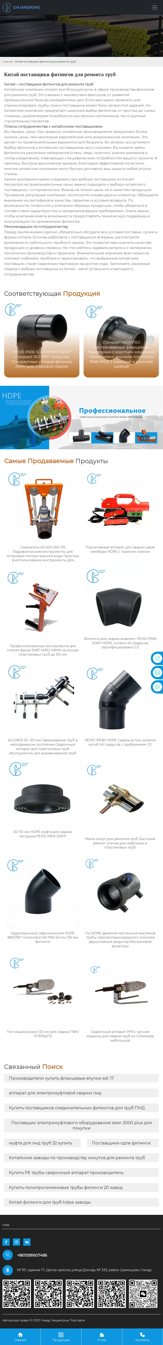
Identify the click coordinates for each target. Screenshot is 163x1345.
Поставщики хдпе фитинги (121, 1143)
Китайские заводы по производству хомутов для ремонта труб (77, 1157)
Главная (7, 61)
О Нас (102, 1337)
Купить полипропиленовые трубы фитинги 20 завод (66, 1187)
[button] (150, 339)
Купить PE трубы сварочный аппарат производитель (66, 1172)
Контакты (142, 1337)
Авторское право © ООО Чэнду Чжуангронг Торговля (43, 1320)
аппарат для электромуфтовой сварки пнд (55, 1092)
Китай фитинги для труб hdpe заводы (50, 1202)
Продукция (61, 1337)
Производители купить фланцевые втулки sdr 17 (61, 1078)
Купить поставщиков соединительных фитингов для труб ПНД (77, 1107)
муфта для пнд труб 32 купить (40, 1143)
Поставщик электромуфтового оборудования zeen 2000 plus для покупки (81, 1125)
